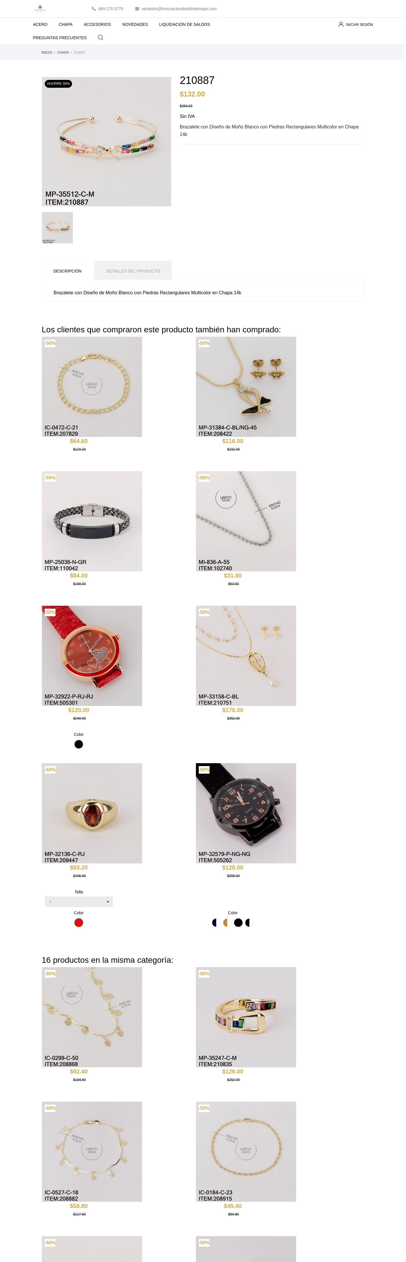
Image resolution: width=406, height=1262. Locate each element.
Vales (295, 1176)
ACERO (40, 24)
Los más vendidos (141, 1151)
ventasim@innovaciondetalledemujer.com (179, 8)
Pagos (213, 1168)
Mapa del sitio (220, 1185)
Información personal (309, 1143)
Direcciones (301, 1168)
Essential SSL (205, 1253)
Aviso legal (217, 1143)
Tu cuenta (305, 1128)
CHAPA (65, 24)
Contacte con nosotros (228, 1176)
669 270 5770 (111, 8)
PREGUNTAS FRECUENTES (60, 37)
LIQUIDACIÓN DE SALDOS (189, 22)
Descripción (67, 271)
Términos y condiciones (229, 1151)
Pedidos (297, 1151)
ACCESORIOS (97, 24)
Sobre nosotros (221, 1159)
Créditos (297, 1159)
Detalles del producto (133, 271)
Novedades (135, 1143)
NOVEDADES (135, 24)
